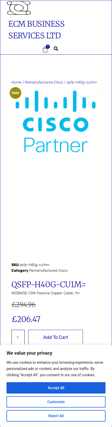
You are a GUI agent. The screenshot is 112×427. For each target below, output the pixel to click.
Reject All (56, 416)
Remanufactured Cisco (44, 82)
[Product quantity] (18, 337)
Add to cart (55, 337)
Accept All (56, 388)
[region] (56, 386)
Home (16, 82)
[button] (18, 49)
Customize (56, 402)
